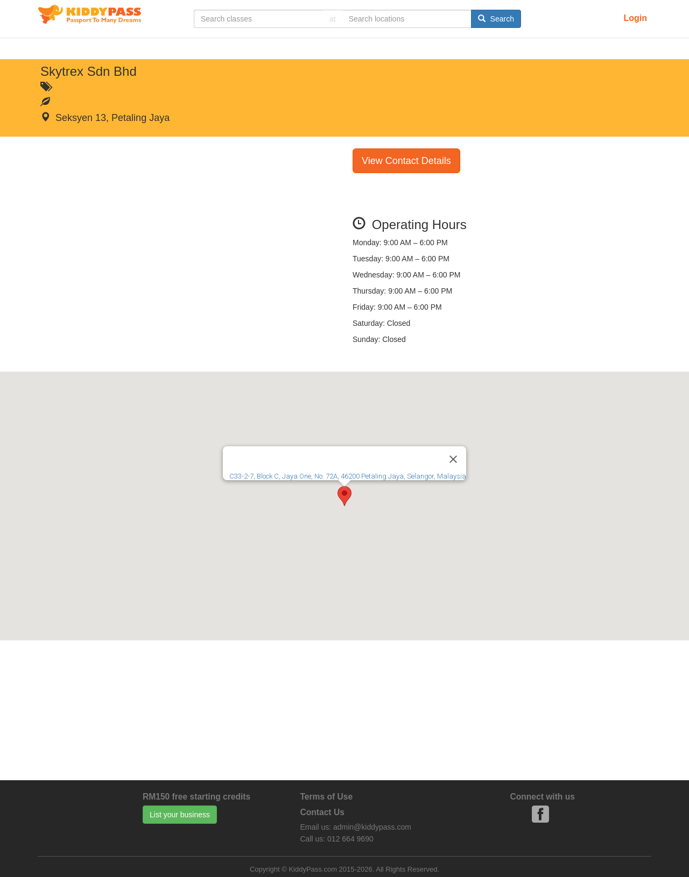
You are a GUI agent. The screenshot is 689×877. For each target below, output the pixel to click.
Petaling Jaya (140, 117)
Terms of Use (326, 796)
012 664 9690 (350, 839)
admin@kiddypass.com (372, 827)
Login (635, 18)
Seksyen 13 (80, 117)
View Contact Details (406, 160)
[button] (344, 496)
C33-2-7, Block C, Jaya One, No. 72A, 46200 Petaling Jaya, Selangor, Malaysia (347, 476)
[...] (258, 19)
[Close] (453, 459)
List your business (180, 814)
